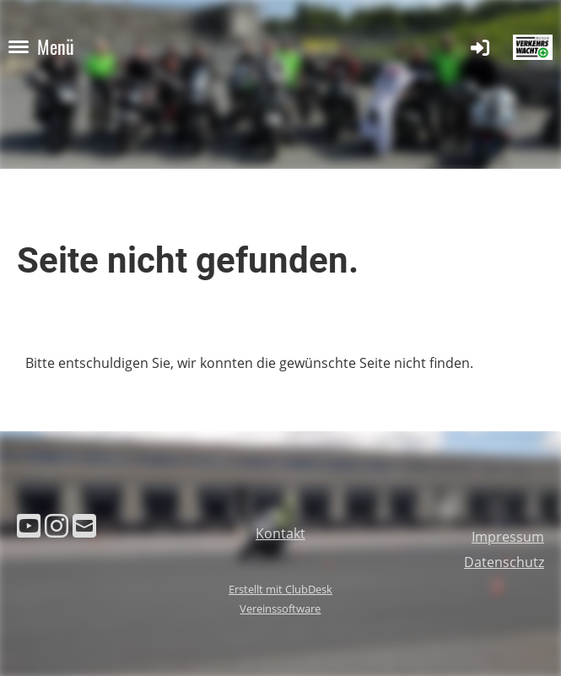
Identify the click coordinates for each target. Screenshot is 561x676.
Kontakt (280, 533)
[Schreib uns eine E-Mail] (84, 525)
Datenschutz (504, 562)
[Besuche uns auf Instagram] (56, 525)
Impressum (508, 536)
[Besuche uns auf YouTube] (28, 525)
